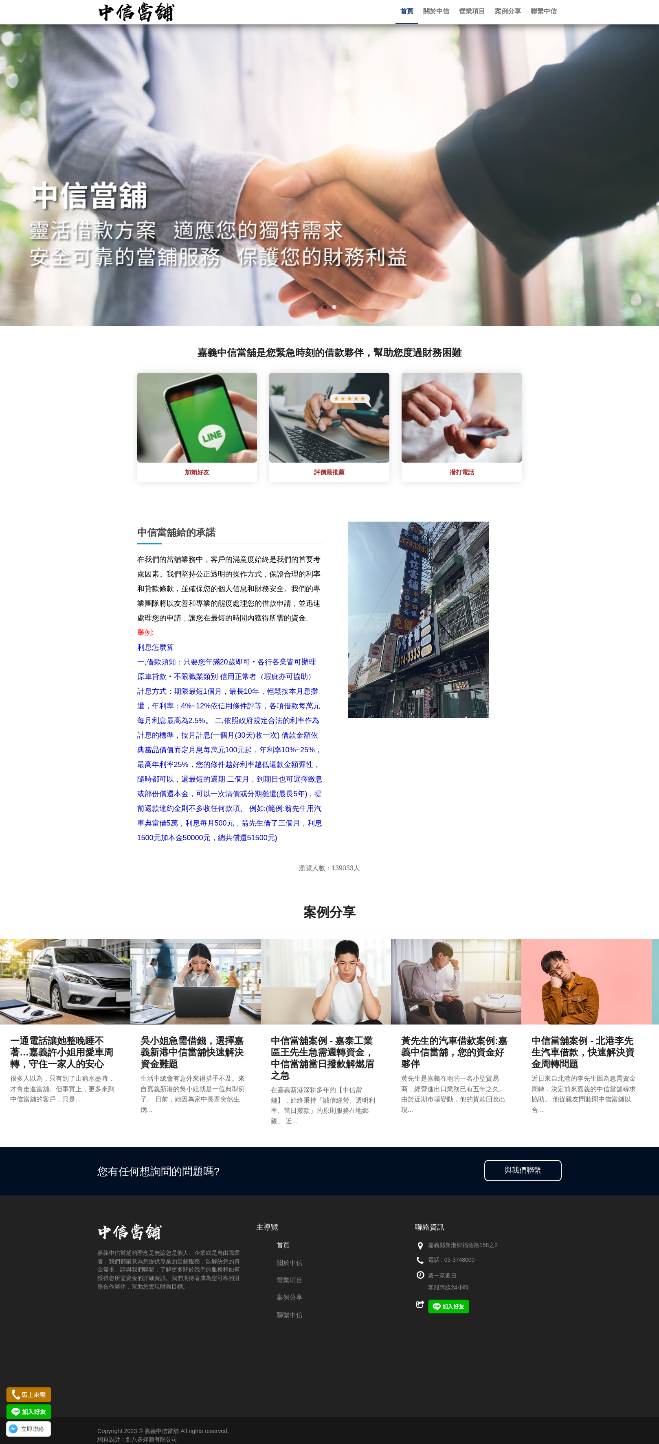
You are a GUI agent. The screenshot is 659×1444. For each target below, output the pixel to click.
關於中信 (290, 1262)
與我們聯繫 (523, 1170)
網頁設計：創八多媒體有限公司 (137, 1439)
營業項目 (290, 1280)
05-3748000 (459, 1259)
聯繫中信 (290, 1314)
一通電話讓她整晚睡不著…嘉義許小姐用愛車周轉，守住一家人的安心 (61, 1052)
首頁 (283, 1245)
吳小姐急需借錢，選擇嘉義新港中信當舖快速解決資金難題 (192, 1052)
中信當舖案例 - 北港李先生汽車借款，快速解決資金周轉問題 (583, 1052)
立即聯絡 (32, 1429)
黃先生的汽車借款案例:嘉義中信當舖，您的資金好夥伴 (454, 1052)
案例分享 (290, 1297)
